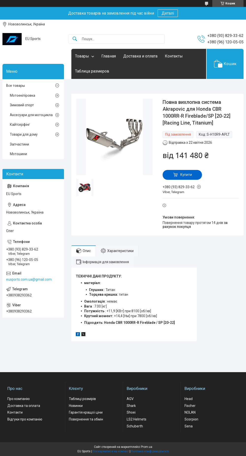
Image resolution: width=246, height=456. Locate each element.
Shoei (131, 412)
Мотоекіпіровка (22, 95)
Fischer (190, 406)
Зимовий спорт (22, 105)
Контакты (174, 56)
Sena (188, 426)
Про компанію (18, 399)
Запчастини (19, 144)
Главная (108, 56)
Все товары (15, 86)
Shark (131, 406)
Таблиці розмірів (82, 399)
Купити (186, 175)
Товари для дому (24, 134)
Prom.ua (146, 447)
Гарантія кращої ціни (86, 412)
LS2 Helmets (136, 419)
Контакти (15, 412)
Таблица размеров (92, 71)
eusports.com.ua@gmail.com (29, 279)
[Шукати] (74, 39)
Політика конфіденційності (150, 451)
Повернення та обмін (86, 419)
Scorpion (191, 419)
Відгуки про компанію (24, 419)
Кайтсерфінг (20, 125)
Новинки (76, 406)
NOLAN (190, 412)
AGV (130, 399)
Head (188, 399)
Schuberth (135, 426)
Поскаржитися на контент (111, 451)
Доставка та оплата (23, 406)
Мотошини (18, 154)
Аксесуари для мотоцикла (31, 115)
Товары (82, 56)
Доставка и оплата (140, 56)
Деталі (168, 13)
